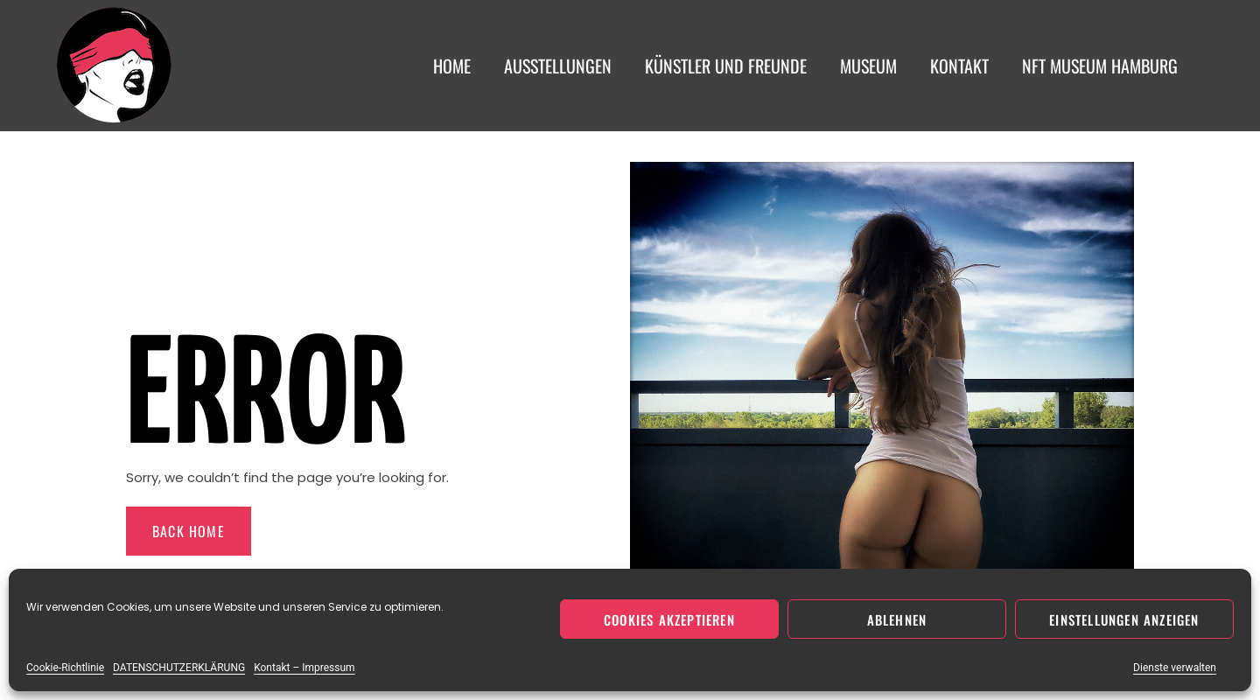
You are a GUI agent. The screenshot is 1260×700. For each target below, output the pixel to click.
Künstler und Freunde (726, 66)
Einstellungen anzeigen (1124, 619)
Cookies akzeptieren (669, 619)
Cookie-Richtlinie (65, 668)
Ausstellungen (558, 66)
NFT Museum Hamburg (1100, 66)
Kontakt (959, 66)
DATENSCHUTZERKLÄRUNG (179, 668)
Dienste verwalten (1174, 668)
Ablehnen (897, 619)
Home (452, 66)
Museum (868, 66)
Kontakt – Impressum (304, 668)
